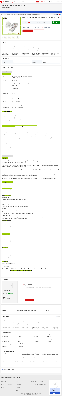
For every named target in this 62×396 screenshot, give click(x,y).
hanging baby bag (20, 338)
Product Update (28, 393)
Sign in (57, 1)
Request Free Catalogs (46, 27)
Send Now (29, 300)
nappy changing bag (50, 339)
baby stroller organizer (50, 338)
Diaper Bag (8, 14)
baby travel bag (20, 346)
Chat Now (55, 393)
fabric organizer (5, 334)
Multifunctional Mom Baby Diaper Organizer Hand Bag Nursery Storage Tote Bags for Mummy (30, 359)
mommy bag (49, 341)
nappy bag (34, 339)
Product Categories (12, 12)
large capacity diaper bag (37, 341)
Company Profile (23, 12)
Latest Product (23, 393)
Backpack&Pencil (3, 381)
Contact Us (47, 12)
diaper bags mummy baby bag (8, 344)
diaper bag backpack (6, 341)
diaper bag (19, 334)
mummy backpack (6, 343)
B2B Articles (39, 393)
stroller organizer (35, 336)
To (24, 284)
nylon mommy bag (35, 338)
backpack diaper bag (50, 343)
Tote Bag (4, 353)
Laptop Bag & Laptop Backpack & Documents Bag (24, 310)
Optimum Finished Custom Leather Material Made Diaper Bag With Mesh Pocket (50, 357)
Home (4, 12)
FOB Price (24, 22)
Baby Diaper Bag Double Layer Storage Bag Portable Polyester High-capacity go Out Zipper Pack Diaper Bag (50, 354)
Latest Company (34, 393)
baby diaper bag (49, 334)
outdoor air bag (35, 334)
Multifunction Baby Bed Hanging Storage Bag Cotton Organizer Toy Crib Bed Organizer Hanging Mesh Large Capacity (50, 362)
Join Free (60, 1)
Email (23, 282)
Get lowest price (39, 30)
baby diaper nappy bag (21, 343)
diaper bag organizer (21, 344)
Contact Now (28, 30)
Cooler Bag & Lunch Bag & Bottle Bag (6, 384)
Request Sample (26, 27)
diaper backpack (5, 336)
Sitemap (17, 390)
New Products (34, 310)
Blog (31, 12)
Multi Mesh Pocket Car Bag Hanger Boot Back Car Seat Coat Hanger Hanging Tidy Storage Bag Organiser (50, 360)
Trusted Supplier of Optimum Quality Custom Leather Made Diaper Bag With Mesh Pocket (11, 359)
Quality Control (38, 12)
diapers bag (19, 341)
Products (5, 14)
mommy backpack (35, 343)
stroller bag (49, 336)
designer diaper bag (36, 344)
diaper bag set (20, 339)
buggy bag (4, 338)
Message (23, 287)
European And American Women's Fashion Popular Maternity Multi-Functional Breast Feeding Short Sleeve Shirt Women (30, 362)
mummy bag (5, 339)
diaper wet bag (49, 344)
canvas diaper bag (6, 346)
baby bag (19, 336)
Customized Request (36, 27)
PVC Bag (47, 310)
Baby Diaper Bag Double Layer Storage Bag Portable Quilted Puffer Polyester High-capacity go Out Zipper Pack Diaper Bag (30, 354)
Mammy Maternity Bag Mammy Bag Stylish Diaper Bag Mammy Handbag (11, 357)
